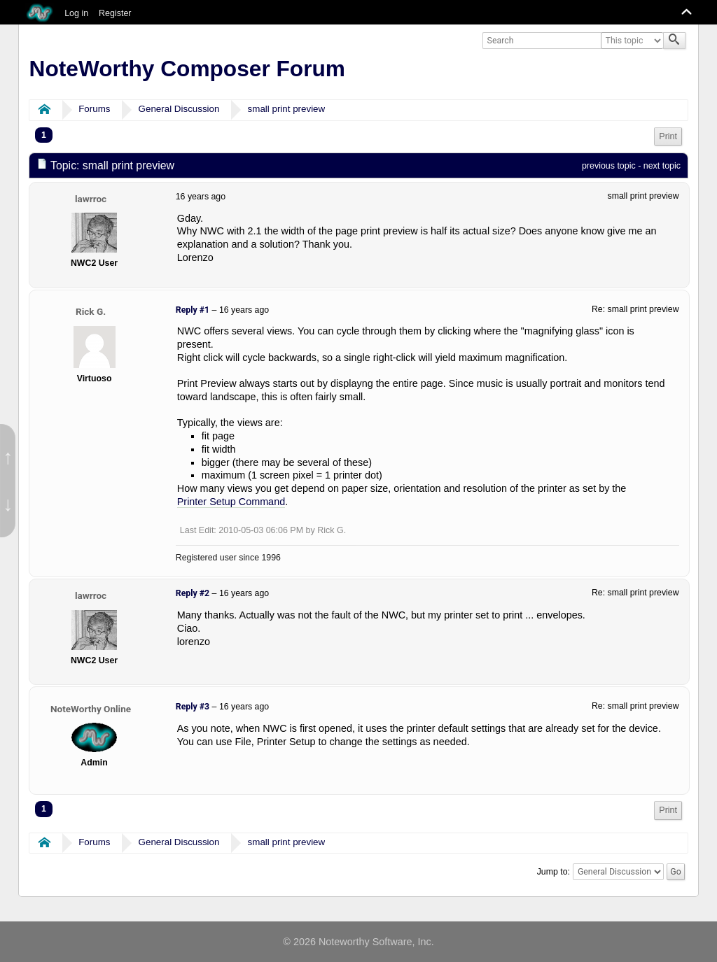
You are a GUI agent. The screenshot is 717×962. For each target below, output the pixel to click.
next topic (662, 166)
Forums (94, 109)
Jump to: (553, 872)
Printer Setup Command (231, 501)
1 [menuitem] (43, 135)
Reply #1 (192, 310)
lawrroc (90, 198)
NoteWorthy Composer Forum (187, 68)
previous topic (609, 166)
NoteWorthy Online (90, 708)
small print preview (287, 109)
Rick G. (91, 311)
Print (668, 136)
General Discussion (179, 109)
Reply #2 (192, 593)
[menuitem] (668, 136)
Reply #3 (192, 707)
